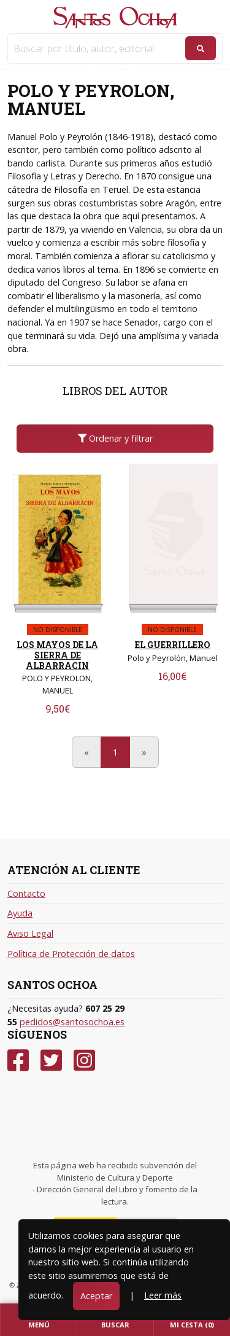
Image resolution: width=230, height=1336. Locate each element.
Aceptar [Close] (96, 1296)
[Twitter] (51, 1060)
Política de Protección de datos (71, 953)
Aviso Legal (30, 933)
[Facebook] (18, 1060)
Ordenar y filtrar (115, 438)
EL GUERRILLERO (172, 644)
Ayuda (20, 913)
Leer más (163, 1295)
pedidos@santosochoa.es (72, 1022)
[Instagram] (84, 1060)
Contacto (26, 893)
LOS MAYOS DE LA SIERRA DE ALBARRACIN (57, 655)
